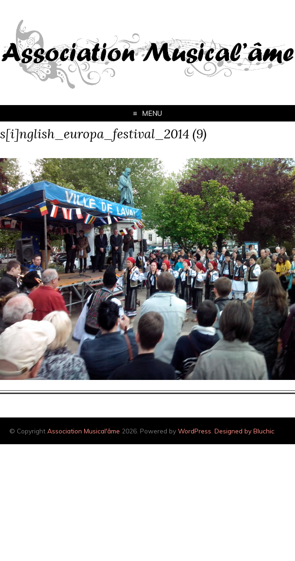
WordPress (194, 431)
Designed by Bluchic (244, 431)
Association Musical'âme (83, 431)
